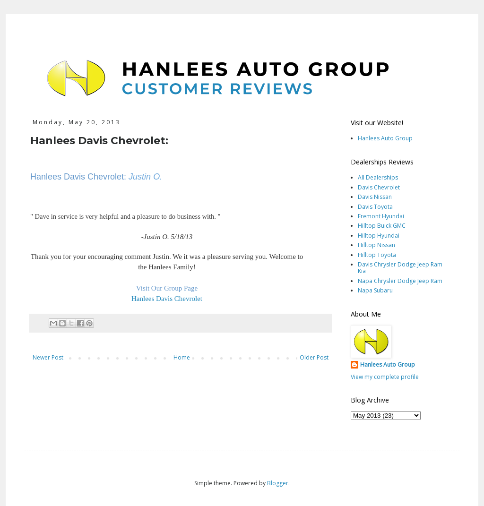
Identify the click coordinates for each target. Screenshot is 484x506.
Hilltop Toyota (377, 255)
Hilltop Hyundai (378, 236)
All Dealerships (378, 177)
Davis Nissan (375, 197)
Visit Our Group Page (167, 288)
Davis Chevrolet (379, 187)
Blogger (277, 483)
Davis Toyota (375, 207)
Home (181, 357)
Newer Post (48, 357)
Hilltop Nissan (376, 245)
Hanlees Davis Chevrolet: (78, 176)
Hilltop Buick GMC (382, 226)
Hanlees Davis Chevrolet (166, 298)
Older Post (314, 357)
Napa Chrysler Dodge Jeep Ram (400, 281)
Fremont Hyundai (381, 216)
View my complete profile (385, 377)
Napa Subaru (375, 290)
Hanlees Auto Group (385, 138)
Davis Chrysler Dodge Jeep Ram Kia (400, 267)
